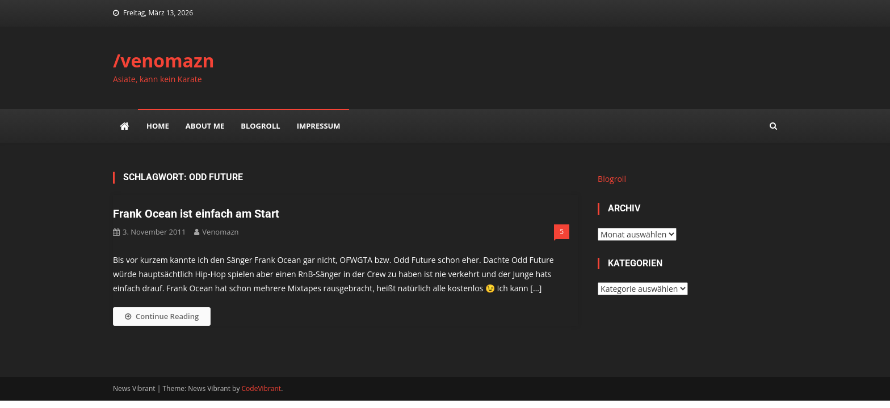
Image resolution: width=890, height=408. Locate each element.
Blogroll (260, 126)
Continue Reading (162, 316)
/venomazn (164, 60)
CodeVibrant (262, 388)
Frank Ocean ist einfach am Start (196, 213)
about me (205, 126)
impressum (319, 126)
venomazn (220, 232)
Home (157, 126)
